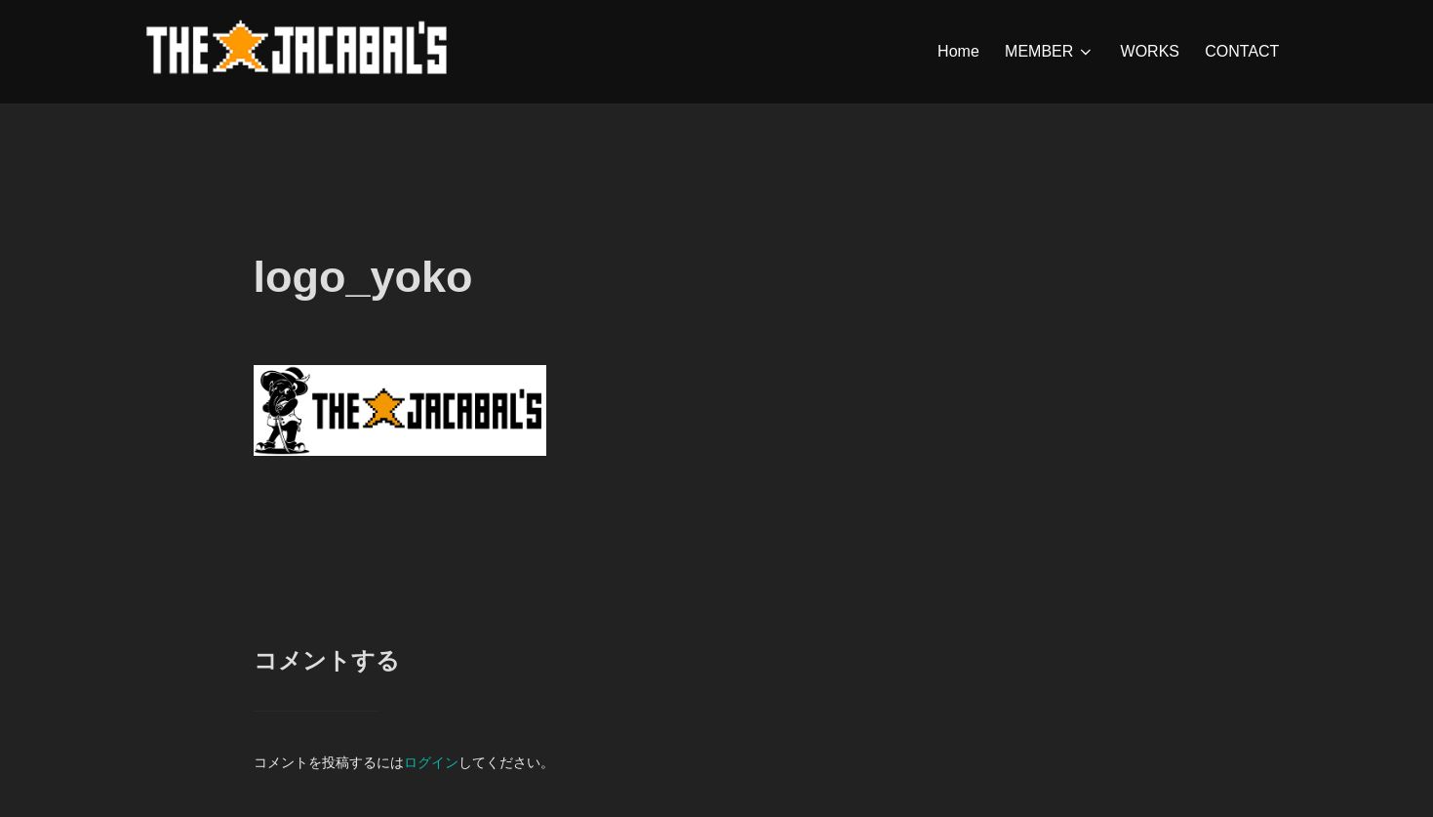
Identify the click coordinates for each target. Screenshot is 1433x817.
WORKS (1150, 51)
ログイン (431, 762)
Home (958, 51)
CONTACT (1242, 51)
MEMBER (1050, 52)
